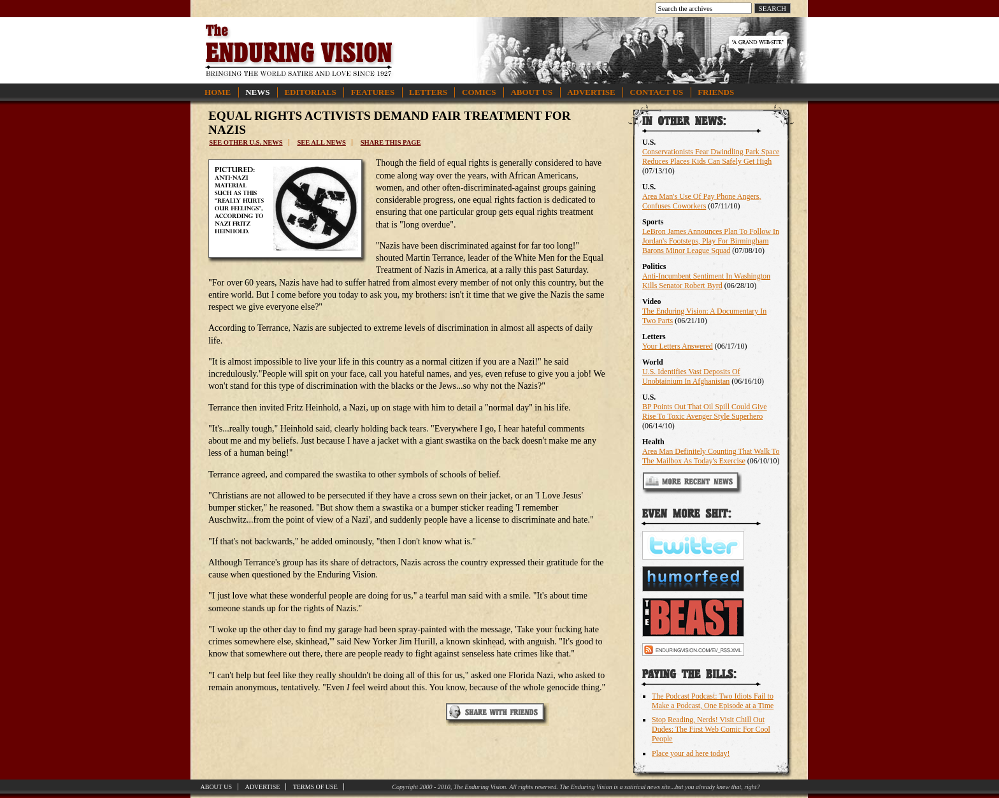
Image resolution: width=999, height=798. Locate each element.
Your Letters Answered (677, 346)
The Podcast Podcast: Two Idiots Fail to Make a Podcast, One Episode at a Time (712, 701)
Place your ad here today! (691, 753)
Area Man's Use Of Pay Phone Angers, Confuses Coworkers (701, 201)
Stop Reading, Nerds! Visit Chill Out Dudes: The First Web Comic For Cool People (711, 729)
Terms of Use (315, 786)
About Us (531, 92)
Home (218, 92)
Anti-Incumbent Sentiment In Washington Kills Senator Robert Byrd (706, 281)
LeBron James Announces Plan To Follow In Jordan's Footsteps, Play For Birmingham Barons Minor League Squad (710, 241)
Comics (479, 92)
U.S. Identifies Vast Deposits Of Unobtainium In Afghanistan (691, 376)
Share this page (391, 142)
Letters (428, 92)
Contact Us (657, 92)
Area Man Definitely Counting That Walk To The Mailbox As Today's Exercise (711, 456)
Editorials (310, 92)
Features (372, 92)
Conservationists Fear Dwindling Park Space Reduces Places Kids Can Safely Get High (710, 156)
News (257, 92)
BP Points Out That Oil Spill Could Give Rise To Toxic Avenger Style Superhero (704, 411)
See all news (321, 142)
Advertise (591, 92)
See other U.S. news (245, 142)
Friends (716, 92)
